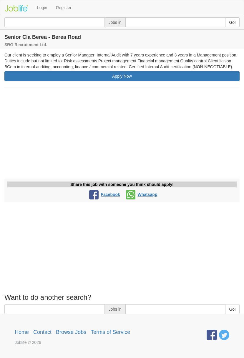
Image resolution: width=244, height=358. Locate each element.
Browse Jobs (71, 332)
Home (22, 332)
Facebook (104, 194)
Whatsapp (141, 194)
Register (63, 7)
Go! (232, 22)
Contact (42, 332)
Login (42, 7)
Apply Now (122, 76)
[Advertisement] (122, 134)
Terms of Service (110, 332)
